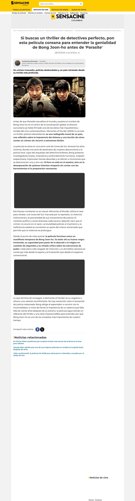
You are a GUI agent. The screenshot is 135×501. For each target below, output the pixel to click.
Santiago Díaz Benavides (30, 70)
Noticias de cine (39, 39)
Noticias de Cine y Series (25, 39)
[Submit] (81, 4)
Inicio (15, 39)
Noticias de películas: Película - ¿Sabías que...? (59, 39)
